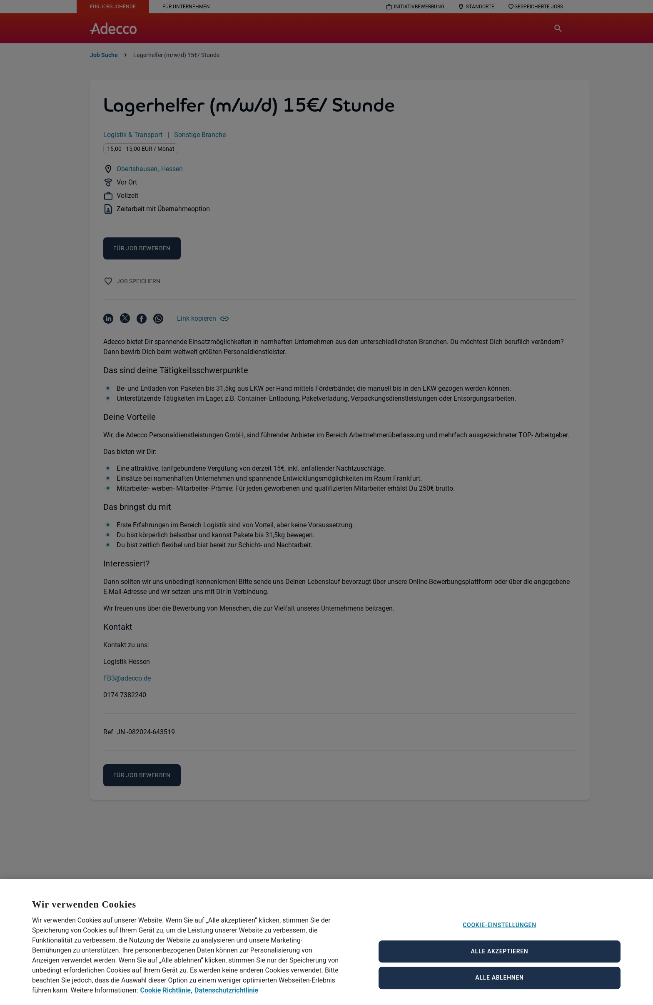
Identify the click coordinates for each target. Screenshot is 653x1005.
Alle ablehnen (499, 989)
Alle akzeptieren (499, 963)
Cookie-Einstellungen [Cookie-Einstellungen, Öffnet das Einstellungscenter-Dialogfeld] (499, 936)
